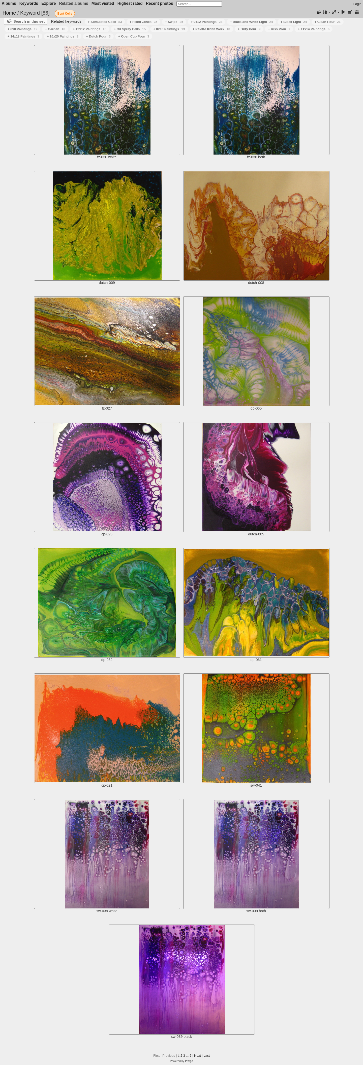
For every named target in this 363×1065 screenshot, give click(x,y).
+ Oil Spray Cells (130, 29)
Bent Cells (64, 13)
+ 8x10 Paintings (169, 29)
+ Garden (55, 29)
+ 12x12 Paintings (89, 29)
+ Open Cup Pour (133, 36)
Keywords (28, 3)
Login (357, 4)
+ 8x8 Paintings (22, 29)
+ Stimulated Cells (105, 22)
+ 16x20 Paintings (63, 36)
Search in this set (29, 21)
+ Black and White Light (251, 22)
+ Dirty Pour (249, 29)
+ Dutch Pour (98, 36)
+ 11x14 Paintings (313, 29)
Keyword (30, 13)
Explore (48, 3)
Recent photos (159, 3)
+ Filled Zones (144, 22)
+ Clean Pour (328, 22)
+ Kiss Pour (279, 29)
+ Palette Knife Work (211, 29)
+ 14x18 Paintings (23, 36)
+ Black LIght (294, 22)
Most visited (103, 3)
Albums (9, 3)
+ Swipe (174, 22)
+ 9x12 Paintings (207, 22)
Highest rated (130, 3)
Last (206, 1055)
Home (9, 13)
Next (197, 1055)
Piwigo (189, 1060)
